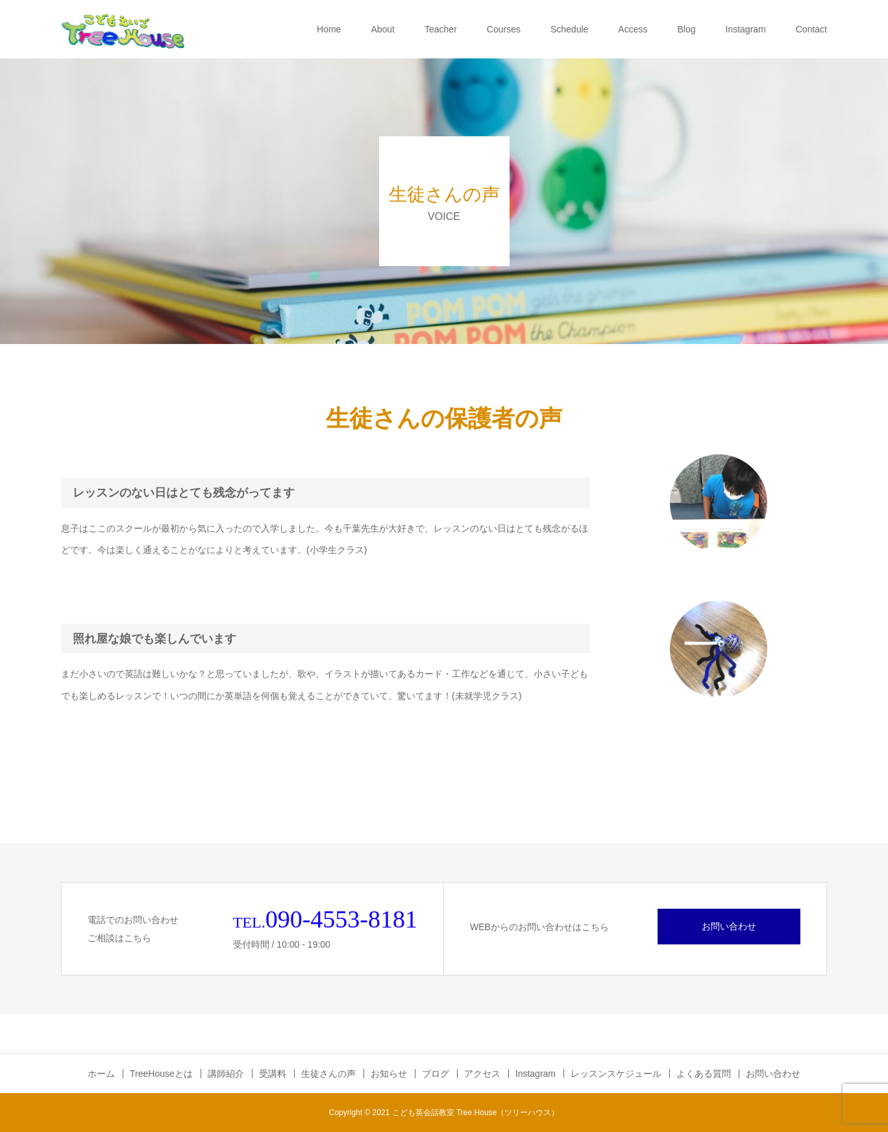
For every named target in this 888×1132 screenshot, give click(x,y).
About (383, 29)
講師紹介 (226, 1073)
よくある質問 (703, 1073)
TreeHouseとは (161, 1073)
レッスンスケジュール (616, 1073)
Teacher (441, 29)
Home (329, 29)
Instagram (746, 29)
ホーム (101, 1073)
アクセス (482, 1073)
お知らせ (389, 1073)
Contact (811, 29)
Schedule (569, 29)
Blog (686, 29)
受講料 (272, 1073)
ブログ (435, 1073)
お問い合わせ (729, 926)
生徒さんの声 (328, 1073)
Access (632, 29)
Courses (504, 29)
